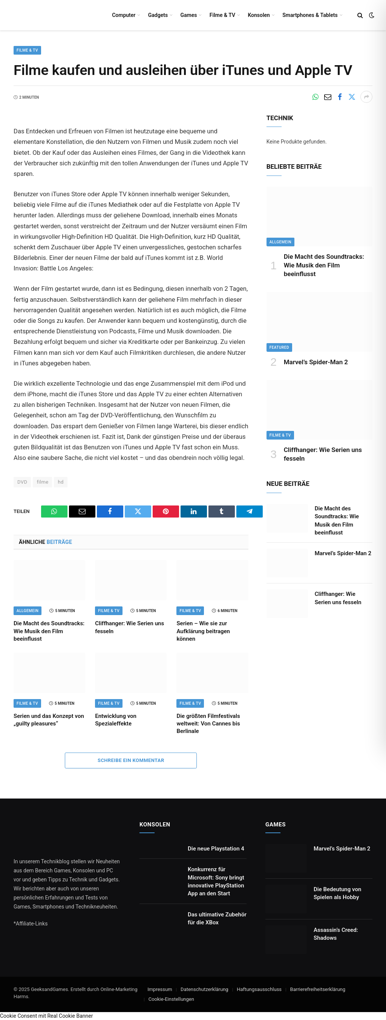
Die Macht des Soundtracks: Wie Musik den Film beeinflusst (49, 631)
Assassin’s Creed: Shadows (336, 934)
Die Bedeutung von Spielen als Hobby (337, 893)
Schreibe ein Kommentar (131, 760)
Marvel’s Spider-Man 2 (316, 362)
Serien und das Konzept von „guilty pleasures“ (49, 720)
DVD (22, 482)
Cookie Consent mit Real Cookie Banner (46, 1016)
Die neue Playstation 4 (216, 848)
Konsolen (259, 15)
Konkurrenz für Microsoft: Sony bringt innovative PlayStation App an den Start (216, 881)
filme (42, 482)
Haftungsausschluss (259, 989)
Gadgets (158, 15)
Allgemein (27, 611)
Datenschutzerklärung (204, 989)
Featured (279, 347)
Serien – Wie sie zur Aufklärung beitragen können (203, 631)
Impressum (159, 989)
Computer (123, 15)
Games (188, 15)
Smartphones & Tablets (309, 15)
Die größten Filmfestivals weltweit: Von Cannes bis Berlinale (208, 724)
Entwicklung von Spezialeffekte (115, 720)
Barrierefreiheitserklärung (317, 989)
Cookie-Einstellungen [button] (171, 999)
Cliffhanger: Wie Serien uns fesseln (129, 627)
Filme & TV (222, 15)
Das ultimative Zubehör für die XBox (217, 918)
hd (60, 482)
